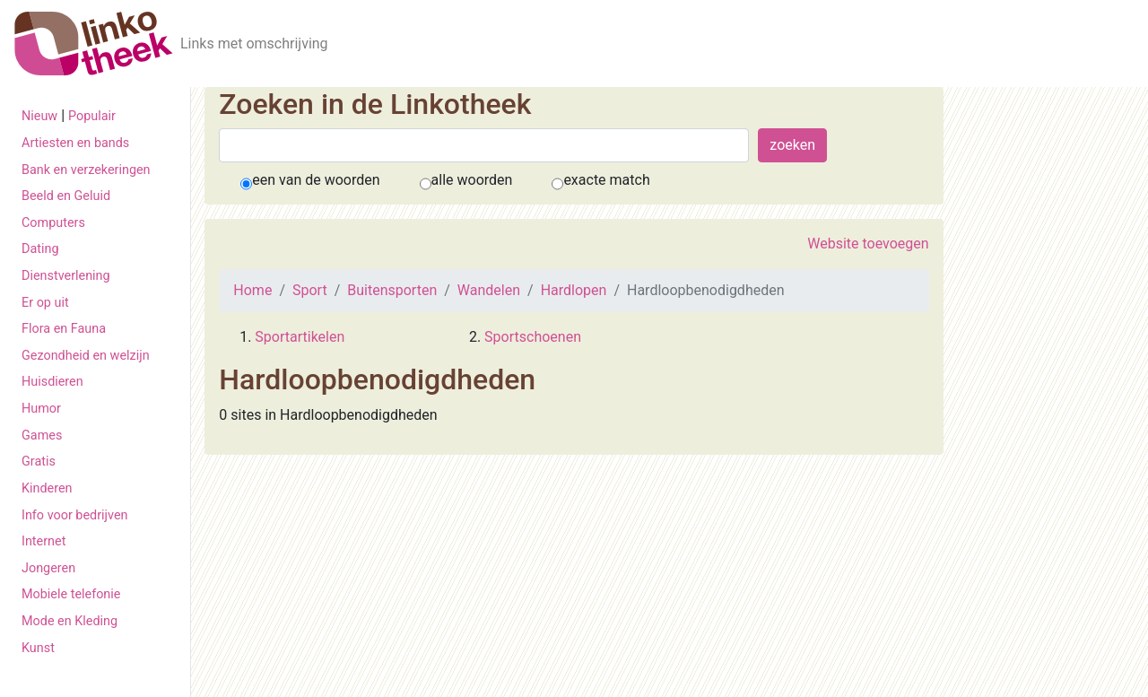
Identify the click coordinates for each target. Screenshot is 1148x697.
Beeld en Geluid (66, 196)
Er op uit (45, 302)
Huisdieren (52, 381)
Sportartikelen (299, 336)
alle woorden (472, 179)
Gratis (39, 461)
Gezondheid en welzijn (86, 355)
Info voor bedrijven (74, 515)
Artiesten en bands (75, 143)
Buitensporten (392, 290)
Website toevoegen (867, 243)
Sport (309, 290)
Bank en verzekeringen (86, 170)
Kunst (38, 648)
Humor (41, 408)
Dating (40, 249)
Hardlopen (574, 290)
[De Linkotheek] (93, 43)
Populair (92, 116)
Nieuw (39, 116)
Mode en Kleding (69, 621)
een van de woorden (315, 179)
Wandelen (488, 290)
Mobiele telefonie (71, 594)
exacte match (606, 179)
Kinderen (47, 488)
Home (252, 290)
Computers (53, 223)
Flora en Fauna (64, 328)
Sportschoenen (532, 336)
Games (42, 435)
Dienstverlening (66, 275)
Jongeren (48, 568)
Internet (43, 541)
